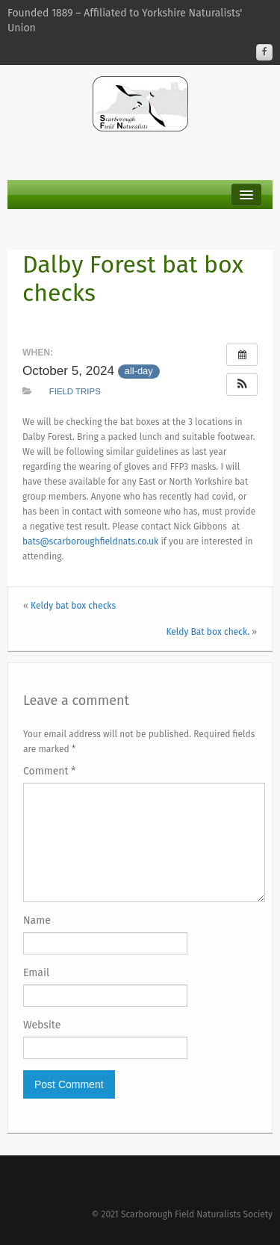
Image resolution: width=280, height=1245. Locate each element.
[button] (242, 384)
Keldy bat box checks (73, 605)
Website (41, 1025)
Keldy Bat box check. (207, 632)
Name (37, 920)
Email (36, 972)
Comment (49, 771)
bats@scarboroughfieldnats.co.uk (90, 541)
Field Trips (75, 391)
